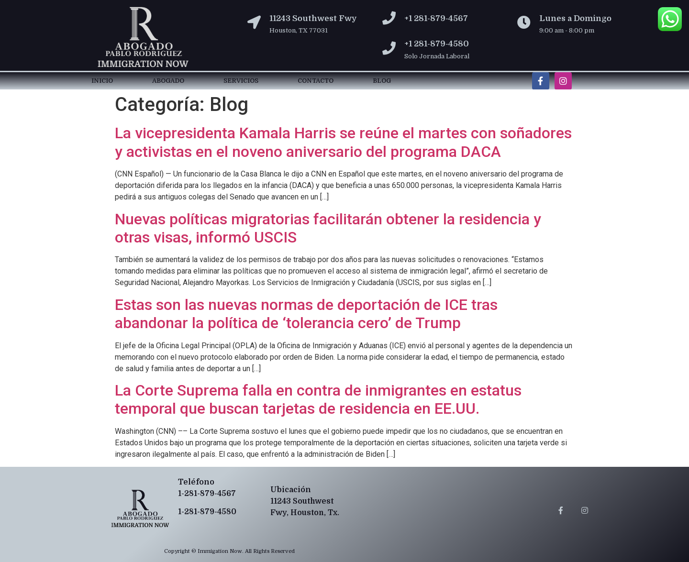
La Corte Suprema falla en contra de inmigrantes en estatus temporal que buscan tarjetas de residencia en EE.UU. (318, 399)
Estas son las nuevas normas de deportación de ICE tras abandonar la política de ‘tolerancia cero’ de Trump (306, 314)
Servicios (240, 80)
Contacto (315, 80)
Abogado (168, 80)
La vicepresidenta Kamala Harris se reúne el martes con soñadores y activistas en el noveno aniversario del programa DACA (343, 142)
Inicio (102, 80)
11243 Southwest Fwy (312, 18)
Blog (382, 80)
